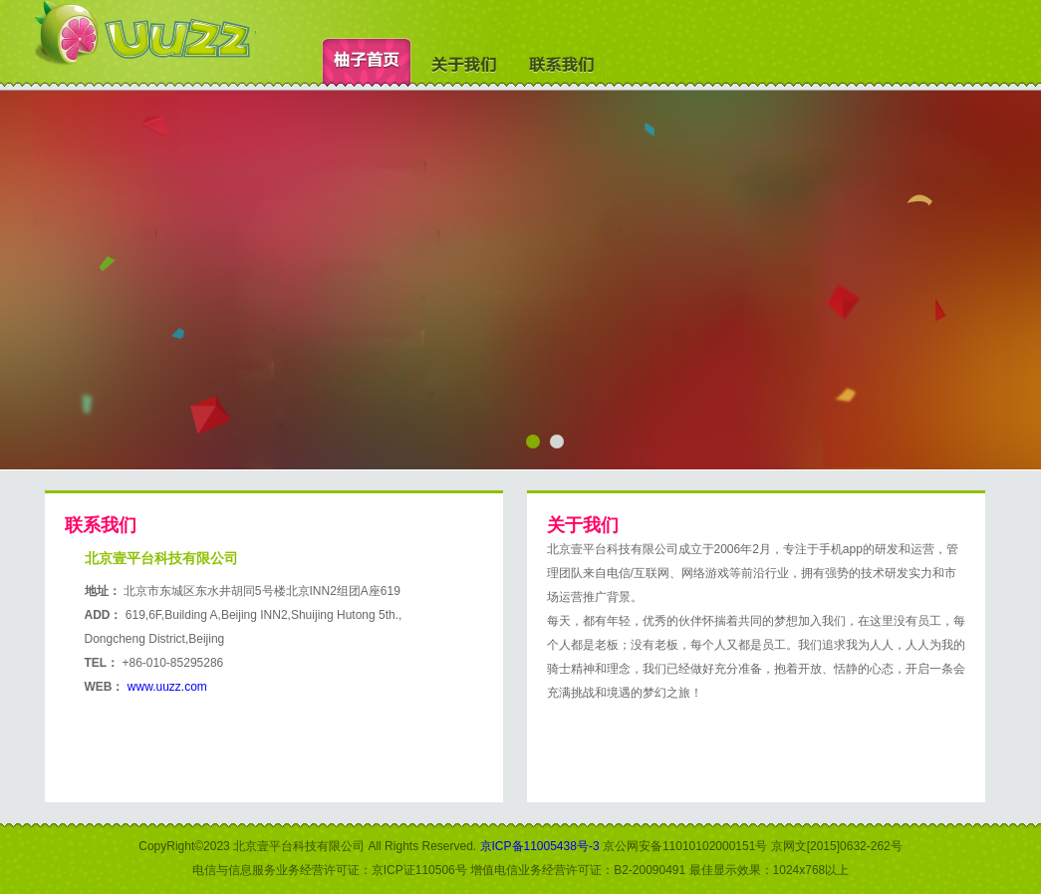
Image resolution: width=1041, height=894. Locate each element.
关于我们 (464, 64)
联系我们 (562, 64)
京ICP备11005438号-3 (540, 846)
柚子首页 (366, 64)
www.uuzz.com (167, 687)
